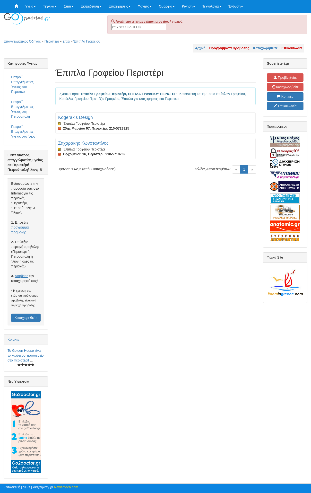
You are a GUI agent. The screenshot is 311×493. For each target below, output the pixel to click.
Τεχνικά (50, 6)
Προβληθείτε (285, 77)
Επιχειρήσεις (119, 6)
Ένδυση (236, 6)
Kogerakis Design (75, 117)
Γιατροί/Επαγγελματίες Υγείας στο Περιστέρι (22, 84)
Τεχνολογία (211, 6)
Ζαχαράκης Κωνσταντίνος (83, 143)
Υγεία (30, 6)
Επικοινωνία (285, 106)
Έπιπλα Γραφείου (86, 41)
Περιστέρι (51, 41)
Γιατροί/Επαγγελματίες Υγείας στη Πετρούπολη (22, 109)
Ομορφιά (167, 6)
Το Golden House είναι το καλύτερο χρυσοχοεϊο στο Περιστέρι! (26, 355)
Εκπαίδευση (91, 6)
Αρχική (200, 48)
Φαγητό (145, 6)
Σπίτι (68, 6)
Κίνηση (188, 6)
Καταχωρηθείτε (26, 318)
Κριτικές (13, 339)
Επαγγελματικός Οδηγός (22, 41)
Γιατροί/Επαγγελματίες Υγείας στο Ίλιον (23, 131)
